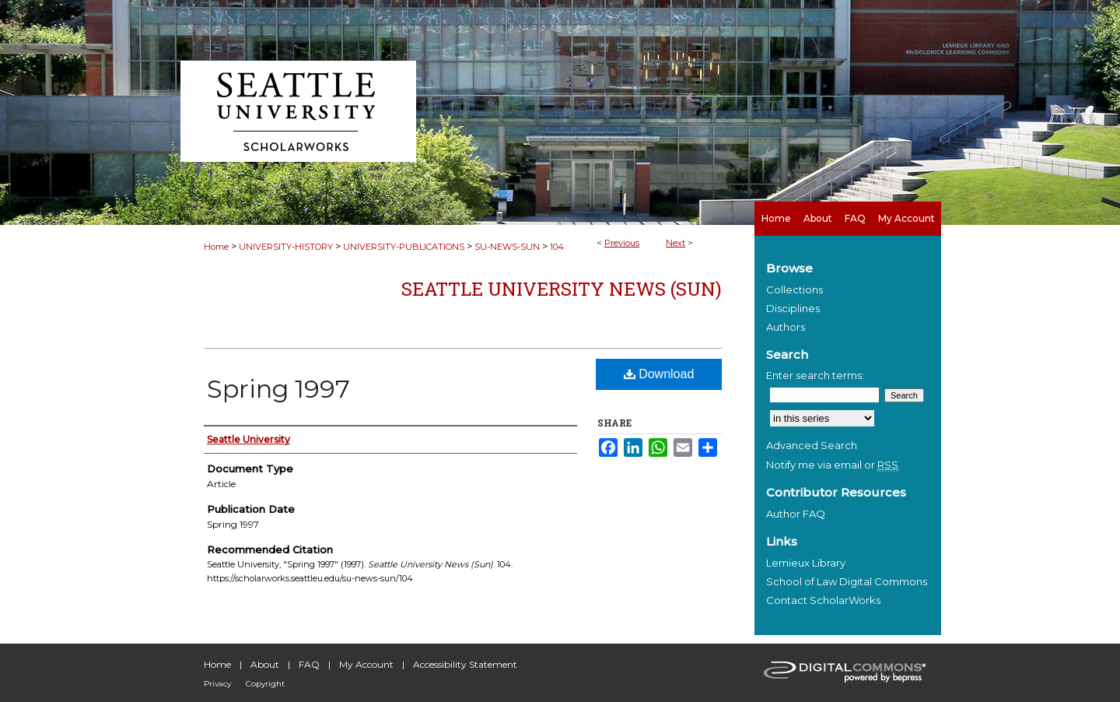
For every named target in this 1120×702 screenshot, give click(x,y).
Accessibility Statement (465, 664)
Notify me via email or (832, 464)
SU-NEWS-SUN (507, 246)
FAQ (309, 664)
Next (675, 242)
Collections (794, 289)
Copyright (265, 684)
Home (216, 246)
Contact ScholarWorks (823, 600)
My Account (366, 664)
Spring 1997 (278, 389)
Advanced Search (811, 445)
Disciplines (793, 308)
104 (557, 246)
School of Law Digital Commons (846, 581)
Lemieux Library (805, 562)
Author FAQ (795, 513)
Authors (785, 327)
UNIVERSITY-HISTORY (286, 246)
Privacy (217, 684)
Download (659, 374)
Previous (621, 242)
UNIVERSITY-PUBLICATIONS (403, 246)
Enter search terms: (815, 375)
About (264, 664)
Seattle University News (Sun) (561, 288)
